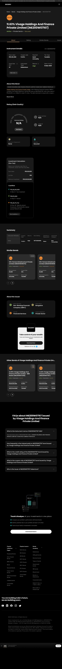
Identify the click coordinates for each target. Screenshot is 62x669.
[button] (11, 548)
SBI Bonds (22, 556)
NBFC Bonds (10, 561)
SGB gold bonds (37, 554)
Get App (58, 645)
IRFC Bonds (23, 565)
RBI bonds (35, 568)
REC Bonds (23, 552)
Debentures (36, 551)
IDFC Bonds (23, 559)
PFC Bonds (23, 568)
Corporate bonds (37, 579)
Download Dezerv (31, 531)
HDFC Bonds (23, 562)
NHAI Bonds (23, 549)
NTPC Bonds (23, 571)
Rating (28, 40)
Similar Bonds (43, 40)
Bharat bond (36, 572)
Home (8, 11)
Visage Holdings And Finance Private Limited (29, 11)
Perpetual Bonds (11, 553)
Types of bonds (37, 561)
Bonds (13, 11)
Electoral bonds (37, 558)
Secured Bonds (11, 567)
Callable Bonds (11, 580)
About (13, 40)
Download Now (31, 343)
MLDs (8, 564)
